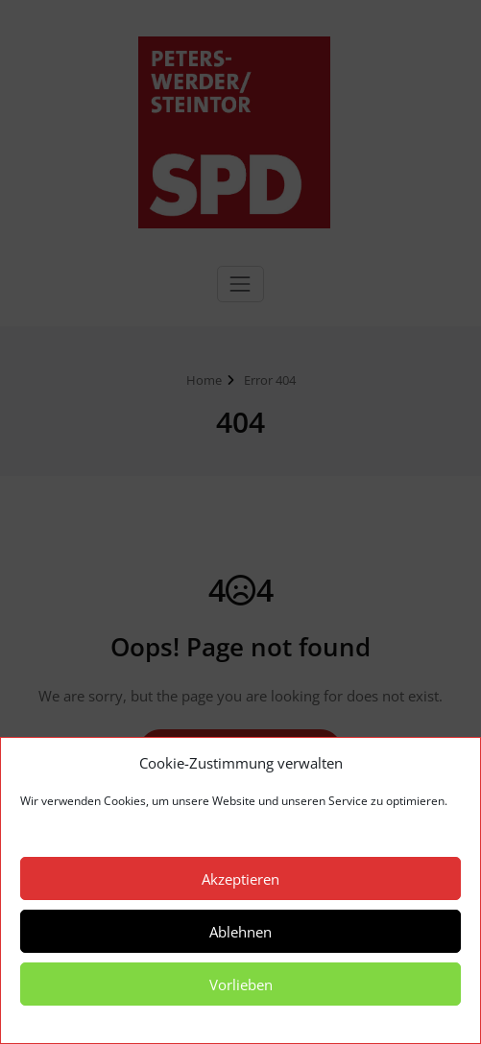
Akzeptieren (240, 879)
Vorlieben (241, 984)
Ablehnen (240, 931)
